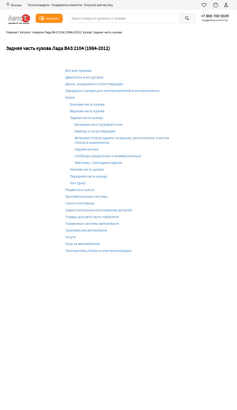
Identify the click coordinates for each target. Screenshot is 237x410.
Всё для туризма (78, 70)
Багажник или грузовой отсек (99, 124)
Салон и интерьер (79, 203)
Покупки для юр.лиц (98, 5)
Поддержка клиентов (66, 5)
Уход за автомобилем (82, 243)
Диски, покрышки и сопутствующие (94, 83)
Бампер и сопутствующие (95, 131)
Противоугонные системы (86, 196)
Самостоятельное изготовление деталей (98, 210)
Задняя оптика (87, 149)
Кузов (70, 97)
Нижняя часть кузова (87, 169)
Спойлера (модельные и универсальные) (108, 155)
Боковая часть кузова (87, 104)
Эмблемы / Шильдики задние (98, 162)
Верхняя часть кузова (87, 111)
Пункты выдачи (39, 5)
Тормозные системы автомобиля (92, 223)
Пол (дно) (78, 183)
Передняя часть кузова (88, 176)
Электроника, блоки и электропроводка (98, 250)
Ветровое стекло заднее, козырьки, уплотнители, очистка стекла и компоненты (122, 139)
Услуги (70, 237)
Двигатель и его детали (84, 77)
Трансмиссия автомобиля (86, 230)
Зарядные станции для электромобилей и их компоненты (112, 90)
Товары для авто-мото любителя (92, 216)
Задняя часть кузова (86, 117)
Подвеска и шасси (79, 189)
